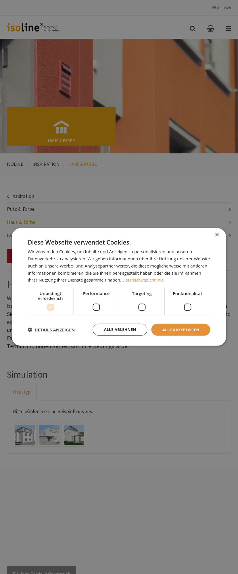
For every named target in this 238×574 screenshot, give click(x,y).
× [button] (217, 235)
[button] (51, 330)
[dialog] (119, 287)
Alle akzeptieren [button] (179, 329)
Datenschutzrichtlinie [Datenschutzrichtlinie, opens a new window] (143, 279)
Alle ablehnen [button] (117, 329)
